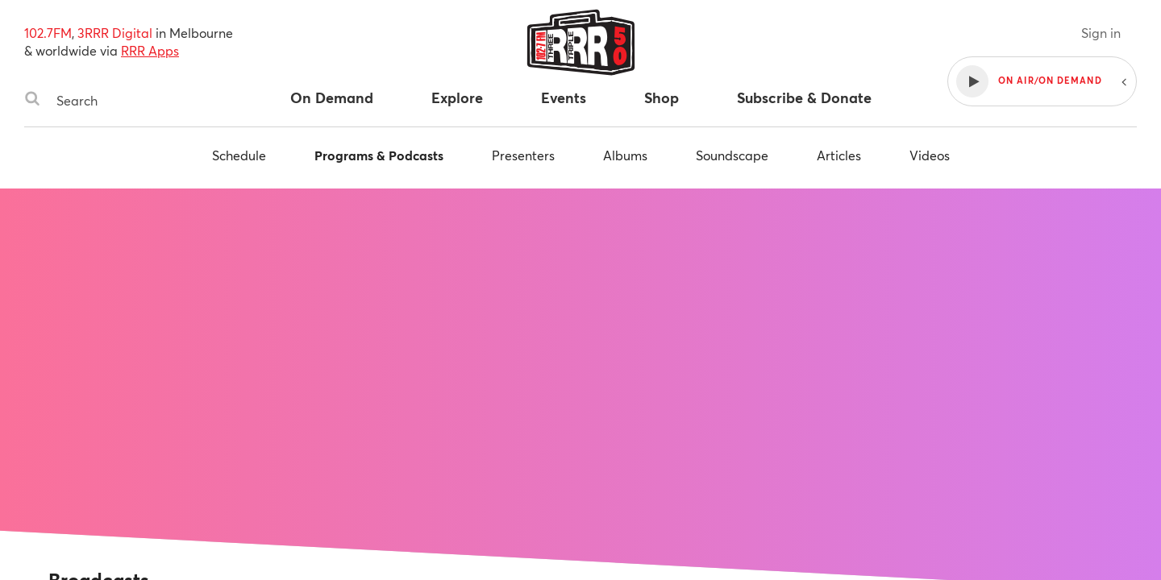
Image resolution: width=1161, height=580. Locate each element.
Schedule (239, 155)
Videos (929, 155)
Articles (839, 155)
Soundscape (732, 155)
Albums (625, 155)
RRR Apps (150, 50)
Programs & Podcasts (378, 155)
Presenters (523, 155)
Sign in (1101, 32)
